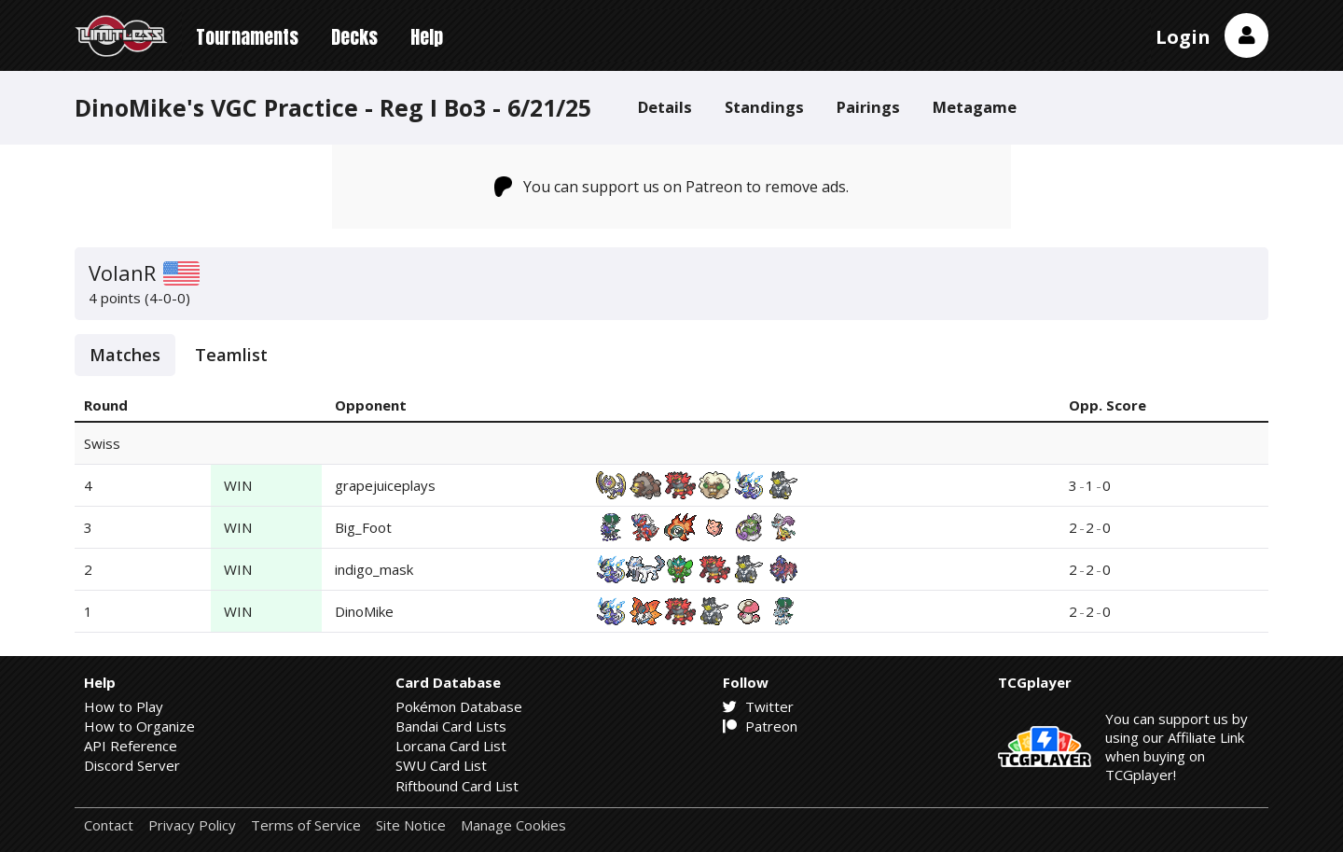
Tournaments (247, 36)
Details (665, 107)
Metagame (975, 107)
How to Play (123, 706)
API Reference (130, 745)
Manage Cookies (513, 825)
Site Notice (411, 825)
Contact (108, 825)
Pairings (868, 107)
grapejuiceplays (385, 485)
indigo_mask (374, 569)
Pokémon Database (458, 706)
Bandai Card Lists (450, 726)
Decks (354, 36)
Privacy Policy (192, 825)
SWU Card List (441, 765)
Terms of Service (306, 825)
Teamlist (231, 354)
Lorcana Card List (450, 745)
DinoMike (364, 611)
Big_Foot (363, 527)
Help (426, 36)
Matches (125, 354)
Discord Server (132, 765)
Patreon (760, 726)
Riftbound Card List (457, 785)
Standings (764, 107)
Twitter (758, 706)
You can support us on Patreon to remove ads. (672, 186)
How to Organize (139, 726)
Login (1183, 36)
